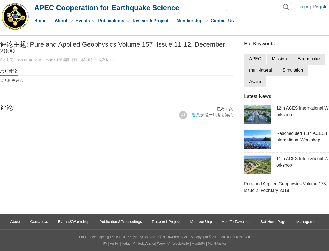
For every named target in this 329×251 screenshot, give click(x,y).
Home (40, 20)
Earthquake (308, 59)
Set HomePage (273, 221)
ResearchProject (166, 221)
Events (83, 20)
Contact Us (222, 20)
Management (307, 221)
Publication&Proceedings (120, 221)
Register (321, 6)
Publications (111, 20)
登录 (196, 115)
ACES (255, 81)
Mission (279, 59)
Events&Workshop (74, 221)
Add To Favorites (236, 221)
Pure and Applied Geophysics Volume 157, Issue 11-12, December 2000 (112, 48)
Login (302, 6)
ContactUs (39, 221)
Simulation (293, 70)
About (61, 20)
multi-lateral (260, 70)
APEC (255, 59)
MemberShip (201, 221)
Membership (189, 20)
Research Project (150, 20)
